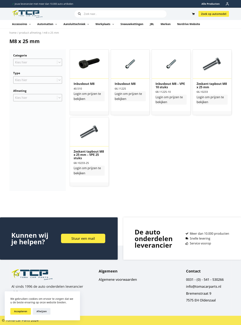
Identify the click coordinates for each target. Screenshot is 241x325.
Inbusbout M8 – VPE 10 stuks (170, 85)
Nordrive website (188, 24)
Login (77, 94)
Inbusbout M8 (84, 84)
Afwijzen (42, 311)
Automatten (47, 24)
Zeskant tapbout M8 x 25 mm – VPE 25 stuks (89, 155)
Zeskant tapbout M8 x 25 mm (212, 85)
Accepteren (20, 311)
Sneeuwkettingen (131, 24)
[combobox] (35, 62)
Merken (166, 24)
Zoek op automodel (213, 14)
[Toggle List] (59, 62)
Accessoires (22, 24)
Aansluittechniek (77, 24)
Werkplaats (105, 24)
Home (13, 32)
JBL (152, 24)
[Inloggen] (227, 3)
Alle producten (210, 3)
